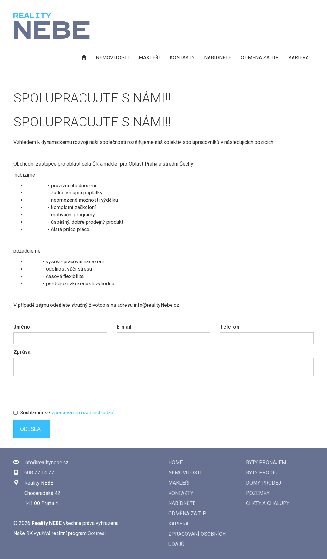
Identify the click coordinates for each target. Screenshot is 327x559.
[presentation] (61, 393)
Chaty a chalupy (267, 503)
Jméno (21, 327)
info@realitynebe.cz (46, 462)
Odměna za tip (260, 58)
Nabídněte (217, 58)
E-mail (124, 327)
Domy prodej (263, 483)
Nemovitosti (112, 58)
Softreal (97, 533)
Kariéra (298, 58)
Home (175, 462)
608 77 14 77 (39, 473)
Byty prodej (262, 473)
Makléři (149, 58)
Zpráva (22, 352)
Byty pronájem (266, 462)
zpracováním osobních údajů (83, 413)
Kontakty (182, 58)
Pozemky (258, 493)
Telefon (229, 327)
